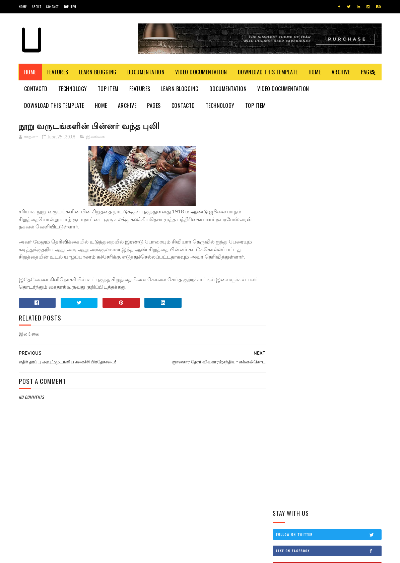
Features (57, 72)
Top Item (70, 6)
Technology (72, 89)
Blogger (99, 554)
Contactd (36, 89)
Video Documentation (201, 72)
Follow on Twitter (328, 145)
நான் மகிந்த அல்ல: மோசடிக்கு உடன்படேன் (341, 324)
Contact (52, 6)
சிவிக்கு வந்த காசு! (333, 351)
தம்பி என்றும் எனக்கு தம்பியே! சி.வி (337, 263)
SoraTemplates (50, 554)
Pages (154, 105)
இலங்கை (95, 137)
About (36, 6)
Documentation (146, 72)
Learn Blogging (98, 72)
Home (23, 6)
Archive (341, 72)
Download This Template (268, 72)
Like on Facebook (328, 161)
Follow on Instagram (328, 194)
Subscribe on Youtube (328, 178)
